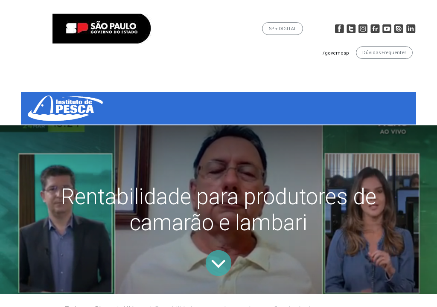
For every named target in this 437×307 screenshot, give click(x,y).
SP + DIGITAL (283, 28)
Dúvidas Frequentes (384, 52)
